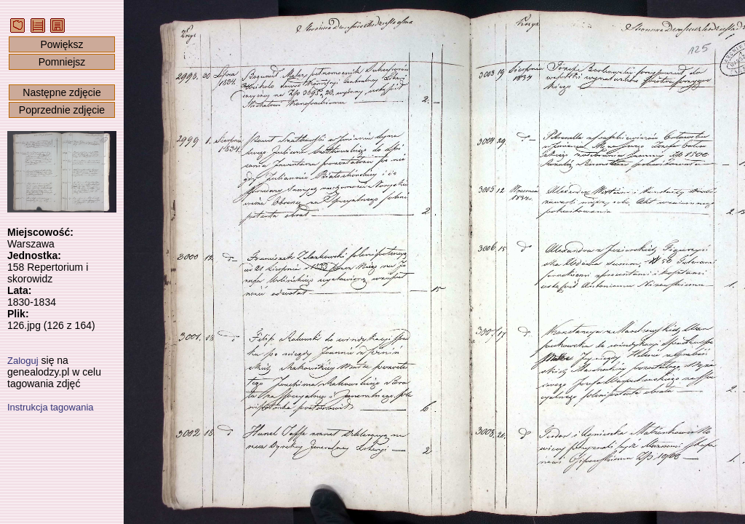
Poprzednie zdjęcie (62, 110)
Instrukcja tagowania (50, 407)
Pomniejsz (62, 62)
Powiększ (61, 44)
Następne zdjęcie (61, 92)
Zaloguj (23, 360)
